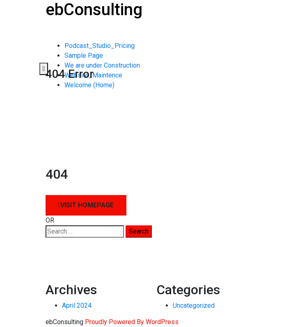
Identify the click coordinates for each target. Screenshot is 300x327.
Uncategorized (194, 305)
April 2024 (77, 305)
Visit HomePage (86, 205)
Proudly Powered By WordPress (132, 322)
